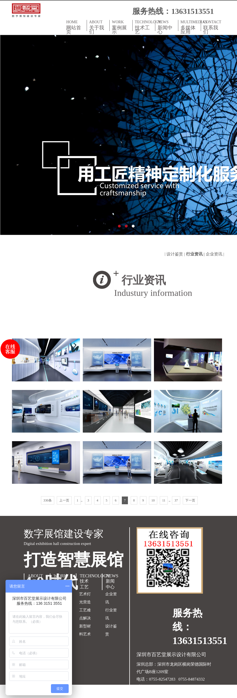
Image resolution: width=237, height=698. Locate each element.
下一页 (190, 500)
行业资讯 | (196, 254)
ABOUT (98, 27)
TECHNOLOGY (145, 27)
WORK (121, 27)
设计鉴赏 (111, 630)
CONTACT (212, 27)
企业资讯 (111, 598)
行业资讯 (111, 614)
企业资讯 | (215, 254)
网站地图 (144, 694)
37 (176, 500)
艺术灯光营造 (85, 598)
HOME (75, 27)
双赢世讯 (183, 694)
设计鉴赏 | (176, 254)
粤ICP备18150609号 (189, 686)
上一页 (64, 500)
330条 (47, 500)
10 (153, 500)
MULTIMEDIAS (191, 27)
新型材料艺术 (85, 630)
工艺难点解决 (85, 614)
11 (164, 500)
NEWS (167, 27)
